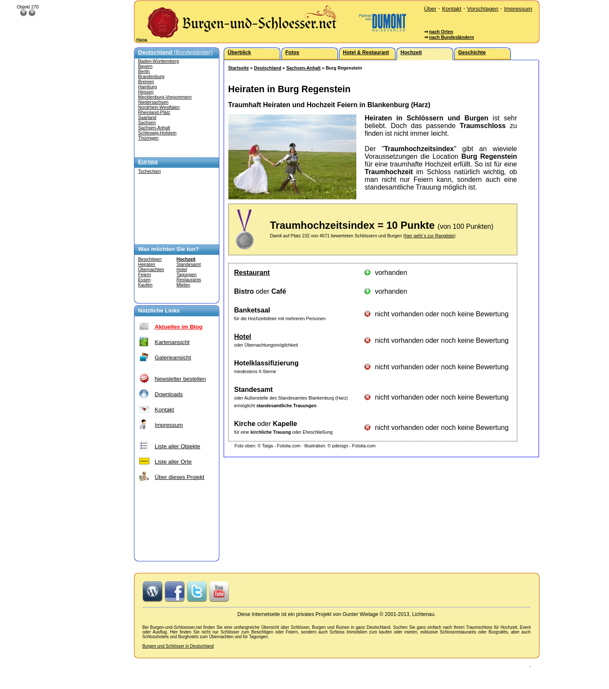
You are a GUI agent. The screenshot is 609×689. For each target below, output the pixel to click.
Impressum (518, 9)
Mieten (183, 284)
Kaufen (145, 284)
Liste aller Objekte (178, 446)
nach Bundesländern (451, 37)
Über (430, 9)
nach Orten (441, 31)
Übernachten (151, 269)
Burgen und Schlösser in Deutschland (178, 646)
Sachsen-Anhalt (154, 127)
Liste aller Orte (173, 461)
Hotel (182, 269)
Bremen (146, 81)
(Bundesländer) (175, 52)
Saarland (147, 117)
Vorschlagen (482, 9)
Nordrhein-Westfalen (159, 107)
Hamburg (147, 86)
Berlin (144, 71)
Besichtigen (150, 259)
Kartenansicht (172, 342)
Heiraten (146, 264)
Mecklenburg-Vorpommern (165, 96)
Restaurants (189, 279)
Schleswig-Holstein (157, 132)
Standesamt (189, 264)
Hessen (146, 91)
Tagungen (187, 274)
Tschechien (149, 171)
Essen (144, 279)
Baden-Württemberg (158, 61)
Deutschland (267, 67)
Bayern (145, 66)
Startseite (238, 67)
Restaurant (252, 272)
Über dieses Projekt (179, 477)
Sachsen (147, 122)
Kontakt (451, 9)
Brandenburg (151, 76)
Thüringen (148, 137)
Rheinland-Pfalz (154, 112)
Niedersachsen (153, 102)
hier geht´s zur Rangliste (429, 235)
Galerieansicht (173, 357)
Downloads (169, 394)
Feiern (144, 274)
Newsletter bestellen (180, 379)
